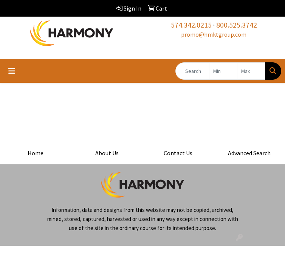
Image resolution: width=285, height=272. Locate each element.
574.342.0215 (191, 24)
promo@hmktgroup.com (213, 34)
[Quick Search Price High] (251, 71)
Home (35, 153)
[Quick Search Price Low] (223, 71)
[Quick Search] (192, 71)
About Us (107, 153)
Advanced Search (249, 153)
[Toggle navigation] (12, 71)
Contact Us (178, 153)
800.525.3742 (236, 24)
